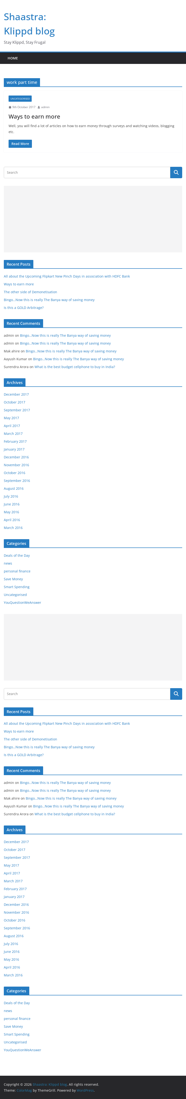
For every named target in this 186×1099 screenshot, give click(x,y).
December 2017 (16, 394)
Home (13, 58)
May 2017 (11, 418)
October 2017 (14, 402)
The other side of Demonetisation (30, 292)
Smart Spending (17, 587)
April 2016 (12, 520)
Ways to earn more (34, 116)
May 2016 (11, 512)
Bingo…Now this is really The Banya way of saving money (49, 300)
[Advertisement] (93, 219)
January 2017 (14, 449)
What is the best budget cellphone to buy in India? (75, 367)
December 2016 (16, 457)
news (8, 563)
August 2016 (14, 488)
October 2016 (14, 472)
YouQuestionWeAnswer (22, 602)
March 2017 (13, 433)
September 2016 (17, 480)
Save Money (13, 579)
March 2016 (13, 527)
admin (45, 107)
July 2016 (11, 496)
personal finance (17, 571)
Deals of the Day (17, 555)
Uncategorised (20, 98)
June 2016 (12, 504)
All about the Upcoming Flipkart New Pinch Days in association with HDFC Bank (67, 276)
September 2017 (17, 410)
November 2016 (16, 465)
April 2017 (12, 425)
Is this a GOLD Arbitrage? (24, 307)
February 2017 (15, 441)
